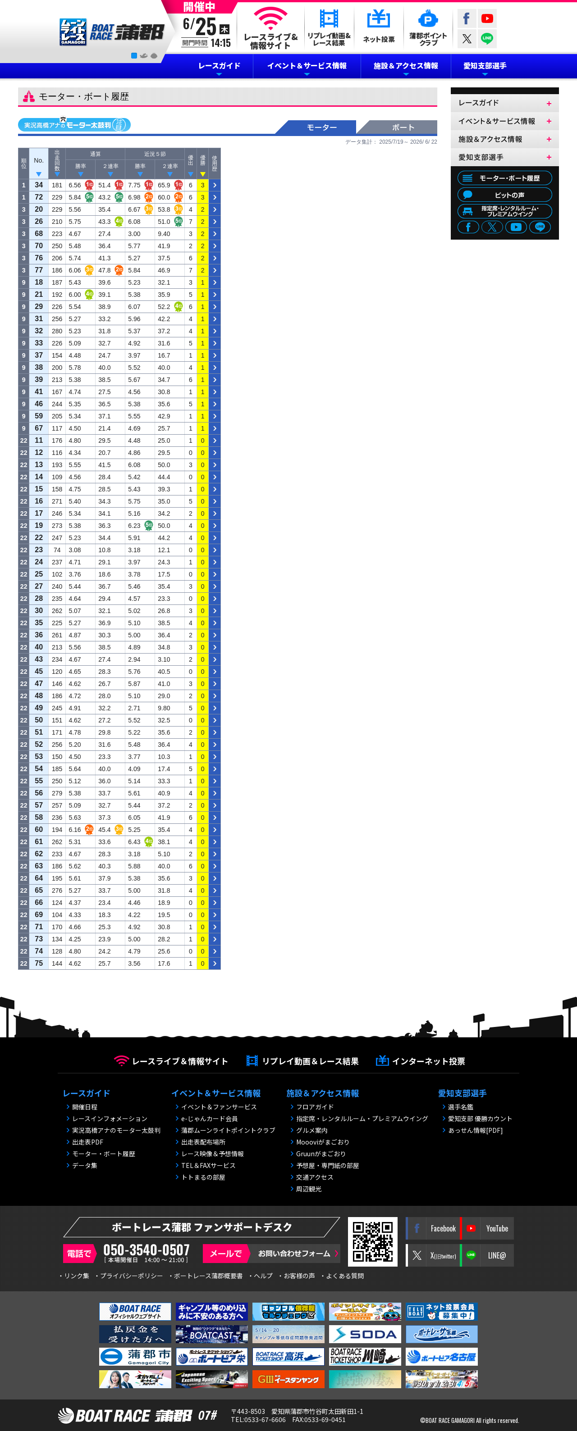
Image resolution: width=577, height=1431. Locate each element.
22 (39, 537)
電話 (128, 1253)
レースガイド (219, 65)
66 (39, 902)
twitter (467, 38)
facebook (468, 228)
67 (39, 428)
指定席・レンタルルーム (505, 211)
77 (39, 270)
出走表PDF (87, 1141)
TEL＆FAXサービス (208, 1165)
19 (39, 525)
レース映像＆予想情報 (212, 1153)
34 (39, 185)
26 (39, 221)
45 (39, 671)
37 (39, 355)
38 (39, 367)
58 (39, 817)
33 (39, 343)
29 (39, 306)
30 (39, 610)
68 (39, 233)
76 (39, 258)
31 (39, 319)
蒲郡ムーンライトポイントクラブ (228, 1130)
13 (39, 464)
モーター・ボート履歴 (505, 178)
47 (39, 683)
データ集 (84, 1165)
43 (39, 659)
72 (39, 197)
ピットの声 (505, 194)
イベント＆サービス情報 (307, 65)
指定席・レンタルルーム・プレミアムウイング (362, 1118)
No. (39, 160)
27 (39, 586)
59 (39, 416)
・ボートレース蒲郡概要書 (205, 1275)
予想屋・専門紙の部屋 (327, 1165)
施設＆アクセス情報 (406, 65)
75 (39, 963)
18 (39, 282)
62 (39, 854)
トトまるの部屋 (203, 1176)
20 (39, 209)
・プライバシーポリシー (128, 1275)
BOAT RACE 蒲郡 (112, 32)
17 (39, 513)
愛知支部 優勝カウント (480, 1118)
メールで (271, 1253)
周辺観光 (308, 1188)
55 (39, 781)
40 (39, 647)
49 (39, 708)
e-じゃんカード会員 (209, 1118)
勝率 (80, 166)
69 (39, 914)
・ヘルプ (260, 1275)
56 (39, 793)
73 (39, 939)
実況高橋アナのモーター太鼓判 (74, 123)
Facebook (467, 18)
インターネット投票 (428, 1061)
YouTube (487, 18)
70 (39, 246)
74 (39, 951)
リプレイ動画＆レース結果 (310, 1061)
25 (39, 574)
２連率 (110, 166)
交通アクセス (315, 1176)
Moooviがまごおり (323, 1141)
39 (39, 379)
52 (39, 744)
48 (39, 696)
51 (39, 732)
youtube (516, 228)
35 (39, 623)
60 (39, 829)
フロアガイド (315, 1106)
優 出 (190, 160)
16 (39, 501)
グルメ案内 (312, 1130)
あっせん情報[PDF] (475, 1130)
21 (39, 294)
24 (39, 562)
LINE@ (487, 38)
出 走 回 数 (57, 160)
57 (39, 805)
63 (39, 866)
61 (39, 841)
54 (39, 768)
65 (39, 890)
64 (39, 878)
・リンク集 (73, 1275)
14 (39, 477)
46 (39, 404)
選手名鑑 (460, 1106)
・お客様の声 (296, 1275)
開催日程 (84, 1106)
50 (39, 720)
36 (39, 635)
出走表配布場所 (203, 1141)
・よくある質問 (342, 1275)
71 (39, 927)
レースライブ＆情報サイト (180, 1061)
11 (39, 440)
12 (39, 452)
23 (39, 550)
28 (39, 598)
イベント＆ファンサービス (219, 1106)
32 (39, 331)
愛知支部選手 (485, 65)
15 (39, 489)
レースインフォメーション (109, 1118)
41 (39, 391)
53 (39, 756)
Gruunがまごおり (321, 1153)
